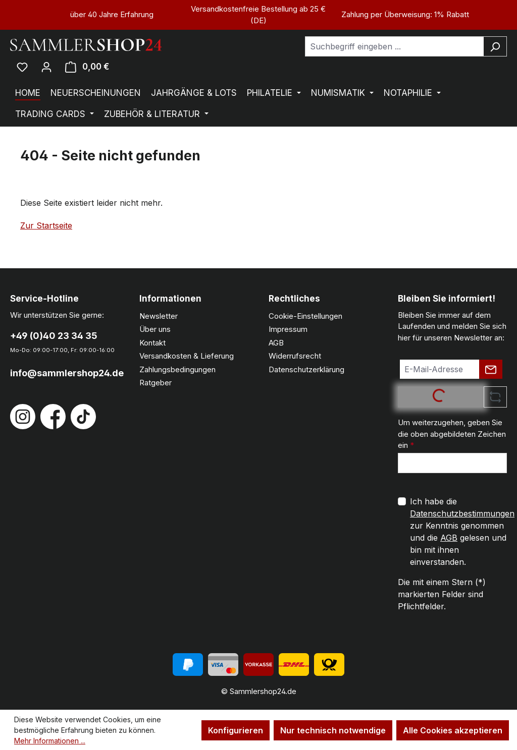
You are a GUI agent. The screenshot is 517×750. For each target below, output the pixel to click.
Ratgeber (155, 382)
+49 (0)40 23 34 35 (53, 335)
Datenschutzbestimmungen (462, 513)
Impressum (288, 329)
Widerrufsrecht (295, 356)
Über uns (155, 329)
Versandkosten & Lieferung (186, 356)
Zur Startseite (46, 225)
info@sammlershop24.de (64, 373)
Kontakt (152, 343)
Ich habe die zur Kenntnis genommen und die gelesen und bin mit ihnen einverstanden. (462, 531)
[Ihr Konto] (46, 66)
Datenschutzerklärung (306, 369)
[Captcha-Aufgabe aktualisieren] (495, 397)
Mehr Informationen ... (49, 740)
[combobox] (394, 46)
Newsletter (158, 316)
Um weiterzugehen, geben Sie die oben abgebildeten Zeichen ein (452, 434)
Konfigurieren (235, 730)
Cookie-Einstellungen (305, 316)
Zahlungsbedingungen (177, 369)
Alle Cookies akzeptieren (452, 730)
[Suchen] (495, 46)
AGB (276, 343)
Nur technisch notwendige (333, 730)
